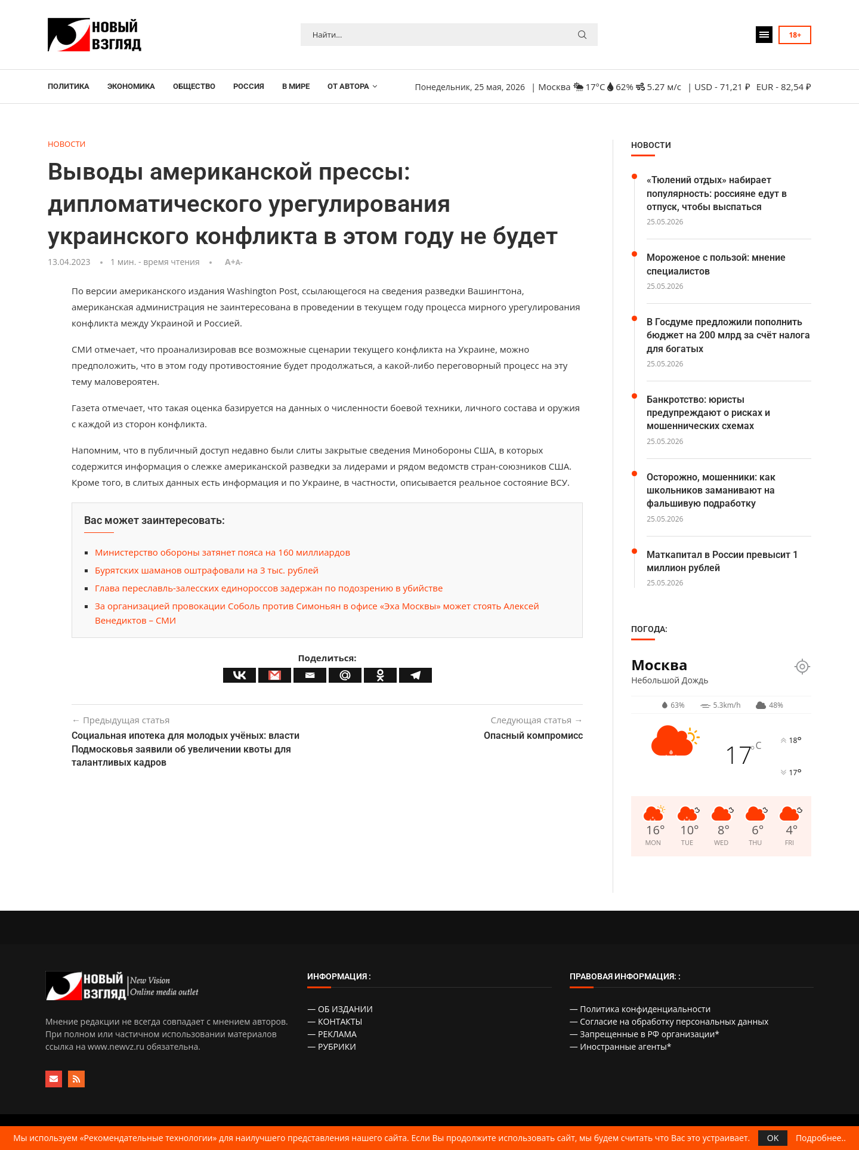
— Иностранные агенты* (621, 1046)
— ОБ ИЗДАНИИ (340, 1009)
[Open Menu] (764, 34)
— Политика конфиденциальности (640, 1009)
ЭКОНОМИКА (131, 86)
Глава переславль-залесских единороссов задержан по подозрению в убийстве (269, 588)
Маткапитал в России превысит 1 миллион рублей (722, 561)
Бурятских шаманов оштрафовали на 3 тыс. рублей (207, 570)
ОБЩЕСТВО (194, 86)
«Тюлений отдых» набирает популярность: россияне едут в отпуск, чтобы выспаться (717, 193)
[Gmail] (274, 675)
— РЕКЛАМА (332, 1034)
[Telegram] (415, 675)
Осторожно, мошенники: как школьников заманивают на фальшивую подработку (711, 490)
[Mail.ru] (345, 675)
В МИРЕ (296, 86)
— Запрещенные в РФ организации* (644, 1034)
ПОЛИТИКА (68, 86)
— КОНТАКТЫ (334, 1021)
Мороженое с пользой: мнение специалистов (716, 264)
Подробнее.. (821, 1138)
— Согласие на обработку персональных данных (669, 1021)
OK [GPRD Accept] (772, 1137)
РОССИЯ (248, 86)
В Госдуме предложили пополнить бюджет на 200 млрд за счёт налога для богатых (728, 335)
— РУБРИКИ (331, 1046)
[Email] (309, 675)
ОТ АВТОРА (348, 86)
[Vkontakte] (239, 675)
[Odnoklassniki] (380, 675)
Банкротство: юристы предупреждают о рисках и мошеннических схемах (708, 413)
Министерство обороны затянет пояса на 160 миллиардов (222, 552)
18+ (795, 35)
